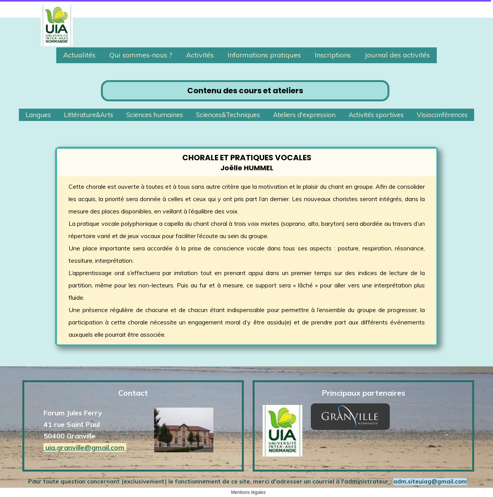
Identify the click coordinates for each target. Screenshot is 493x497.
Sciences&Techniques (228, 115)
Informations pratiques (264, 54)
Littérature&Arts (88, 115)
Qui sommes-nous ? (140, 54)
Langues (38, 115)
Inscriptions (333, 54)
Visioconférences (442, 115)
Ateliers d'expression (304, 115)
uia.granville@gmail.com (85, 447)
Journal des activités (397, 54)
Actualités (79, 54)
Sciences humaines (154, 115)
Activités (200, 54)
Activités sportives (376, 115)
